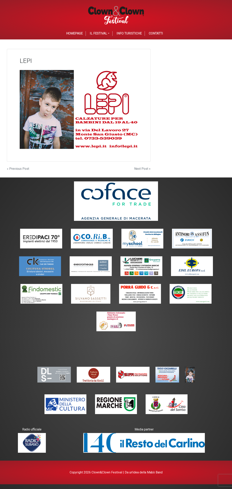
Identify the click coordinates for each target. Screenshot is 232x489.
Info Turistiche (129, 33)
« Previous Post (18, 169)
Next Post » (142, 169)
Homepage (74, 33)
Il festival (98, 33)
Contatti (156, 33)
